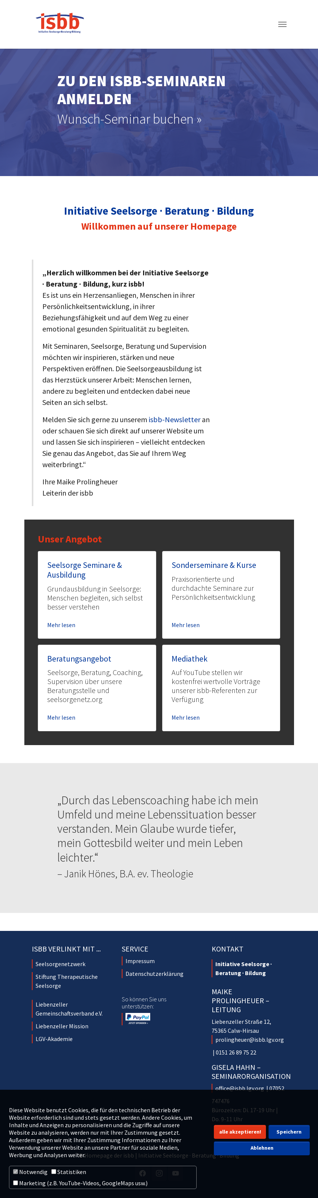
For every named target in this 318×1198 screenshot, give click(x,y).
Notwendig (30, 1172)
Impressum (140, 961)
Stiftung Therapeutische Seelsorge (67, 981)
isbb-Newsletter (174, 419)
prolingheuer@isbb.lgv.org (249, 1039)
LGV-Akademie (54, 1039)
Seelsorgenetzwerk (60, 964)
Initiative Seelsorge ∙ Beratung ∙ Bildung (243, 968)
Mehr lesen (61, 625)
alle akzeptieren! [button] (240, 1131)
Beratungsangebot (79, 659)
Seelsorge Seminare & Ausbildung (84, 570)
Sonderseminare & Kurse (214, 565)
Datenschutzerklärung (154, 973)
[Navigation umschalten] (282, 24)
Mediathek (190, 659)
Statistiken (68, 1172)
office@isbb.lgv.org (239, 1088)
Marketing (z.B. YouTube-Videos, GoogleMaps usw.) (80, 1183)
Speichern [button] (289, 1131)
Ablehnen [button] (262, 1147)
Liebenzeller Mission (62, 1026)
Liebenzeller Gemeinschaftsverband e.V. (69, 1009)
